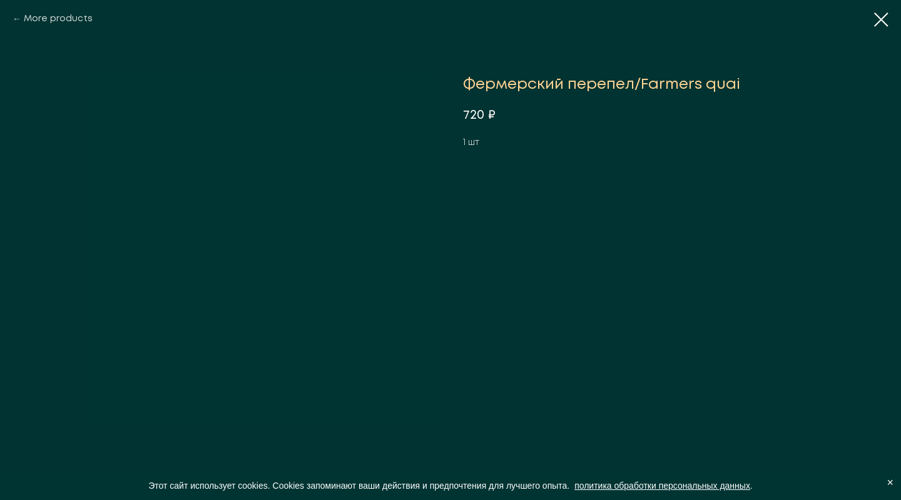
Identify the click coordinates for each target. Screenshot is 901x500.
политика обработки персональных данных (662, 486)
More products (58, 18)
